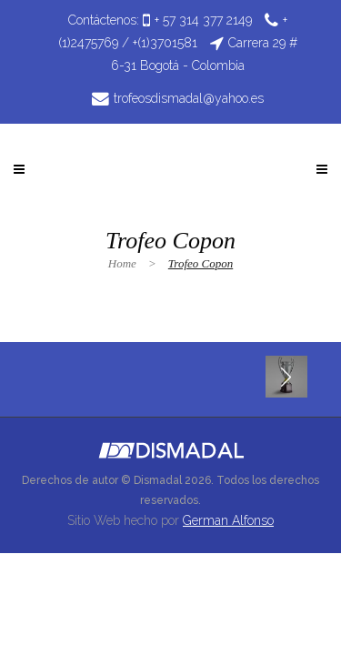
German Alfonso (228, 520)
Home (122, 263)
